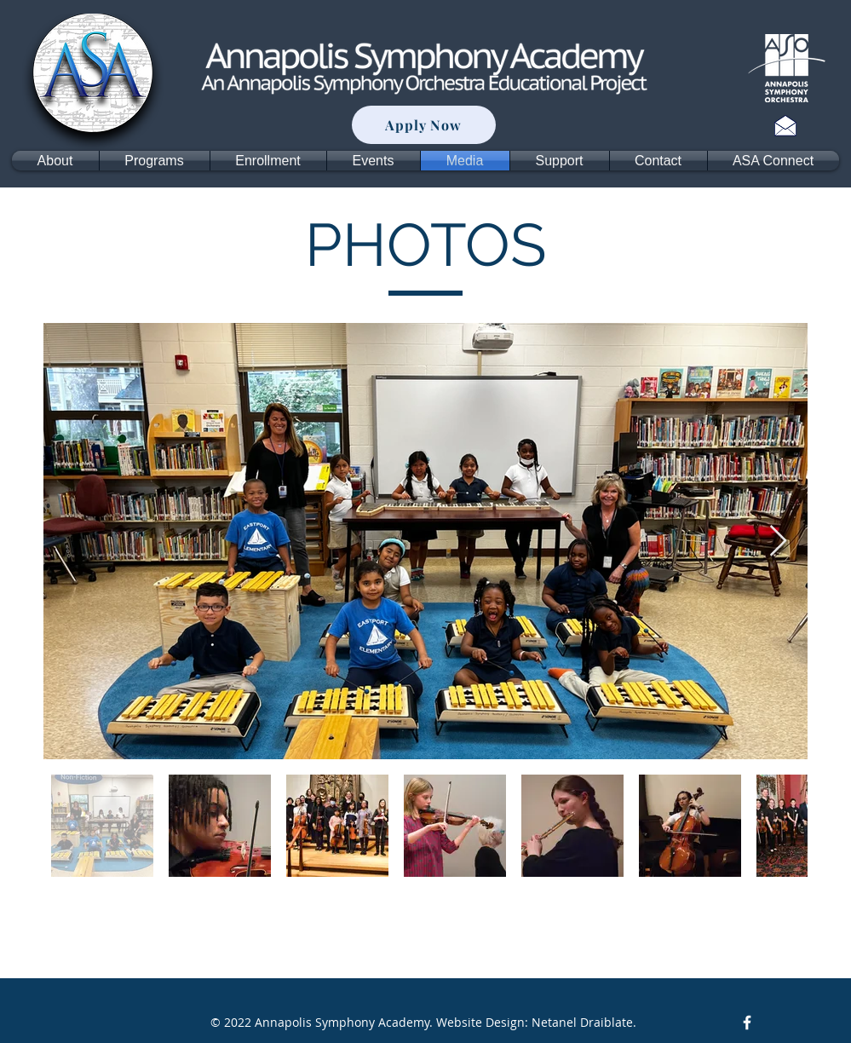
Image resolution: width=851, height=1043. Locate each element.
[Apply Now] (424, 125)
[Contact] (785, 125)
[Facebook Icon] (747, 1022)
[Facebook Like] (786, 1023)
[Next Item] (778, 541)
